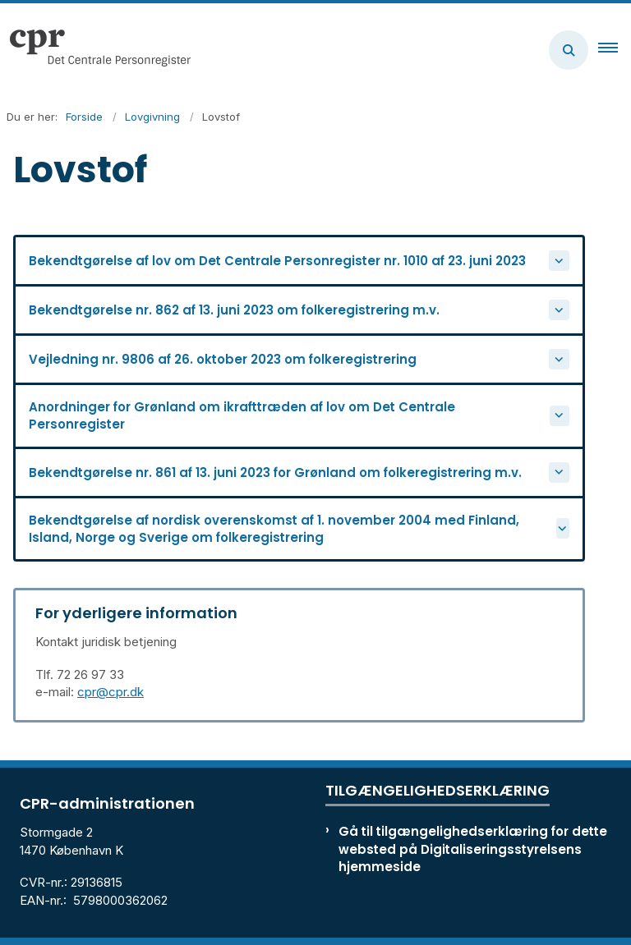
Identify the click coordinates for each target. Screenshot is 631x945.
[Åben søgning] (568, 50)
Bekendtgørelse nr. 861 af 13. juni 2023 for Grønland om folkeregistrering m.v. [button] (275, 472)
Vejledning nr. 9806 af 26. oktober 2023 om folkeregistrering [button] (223, 359)
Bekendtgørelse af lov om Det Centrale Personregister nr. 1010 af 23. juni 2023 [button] (277, 260)
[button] (614, 50)
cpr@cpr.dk (110, 692)
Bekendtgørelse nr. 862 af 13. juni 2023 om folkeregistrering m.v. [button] (234, 310)
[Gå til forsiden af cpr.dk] (95, 50)
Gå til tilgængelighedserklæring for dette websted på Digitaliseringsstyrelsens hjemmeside (473, 848)
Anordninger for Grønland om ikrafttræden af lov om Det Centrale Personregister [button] (242, 415)
